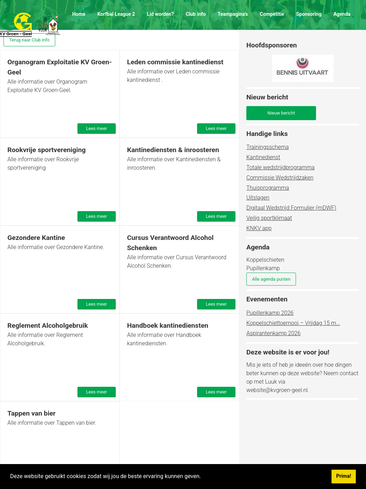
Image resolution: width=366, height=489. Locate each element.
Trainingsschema (267, 147)
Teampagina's (232, 14)
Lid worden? (160, 14)
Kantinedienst (263, 157)
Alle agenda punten (271, 279)
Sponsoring (308, 14)
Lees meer (96, 128)
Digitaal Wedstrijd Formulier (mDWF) (291, 207)
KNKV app (259, 228)
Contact (80, 38)
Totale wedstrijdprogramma (280, 167)
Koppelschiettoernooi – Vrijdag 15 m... (293, 323)
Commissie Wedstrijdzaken (279, 177)
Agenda (341, 14)
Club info (196, 14)
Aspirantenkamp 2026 (273, 333)
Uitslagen (257, 197)
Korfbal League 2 (116, 14)
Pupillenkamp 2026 (270, 312)
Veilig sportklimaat (269, 218)
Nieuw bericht (281, 113)
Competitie (272, 14)
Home (78, 14)
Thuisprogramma (267, 187)
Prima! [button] (343, 476)
